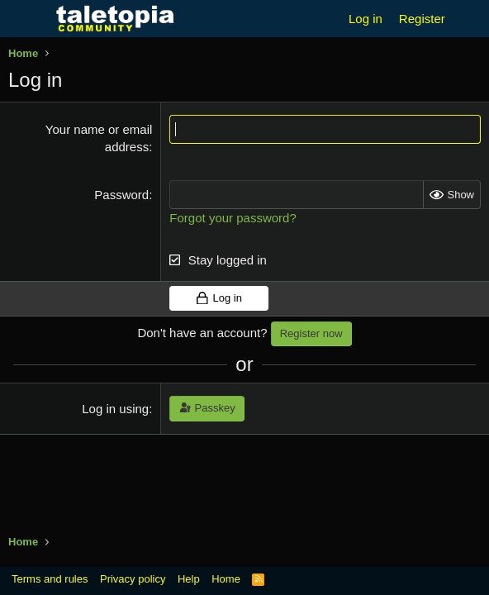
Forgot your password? (232, 218)
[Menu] (22, 19)
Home (225, 579)
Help (189, 579)
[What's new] (469, 18)
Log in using (115, 409)
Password (121, 195)
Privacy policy (132, 579)
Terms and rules (50, 579)
